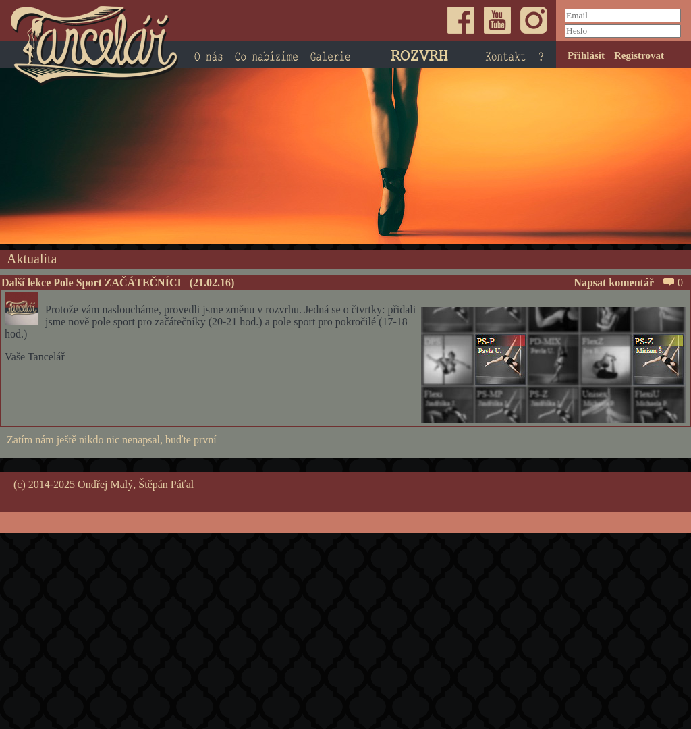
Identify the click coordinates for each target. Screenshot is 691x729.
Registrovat (639, 55)
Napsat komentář (624, 282)
